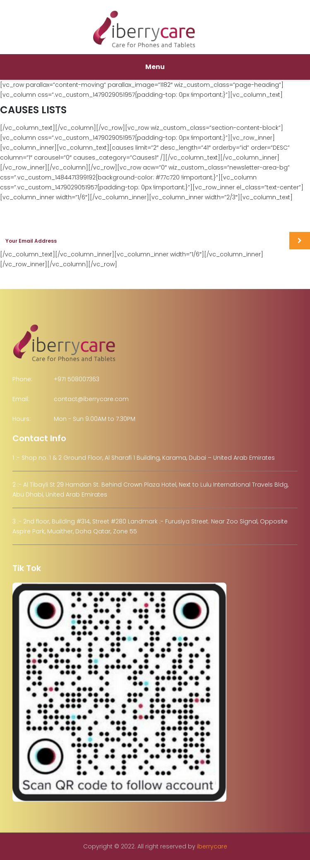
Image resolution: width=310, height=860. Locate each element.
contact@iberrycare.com (91, 399)
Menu (155, 67)
